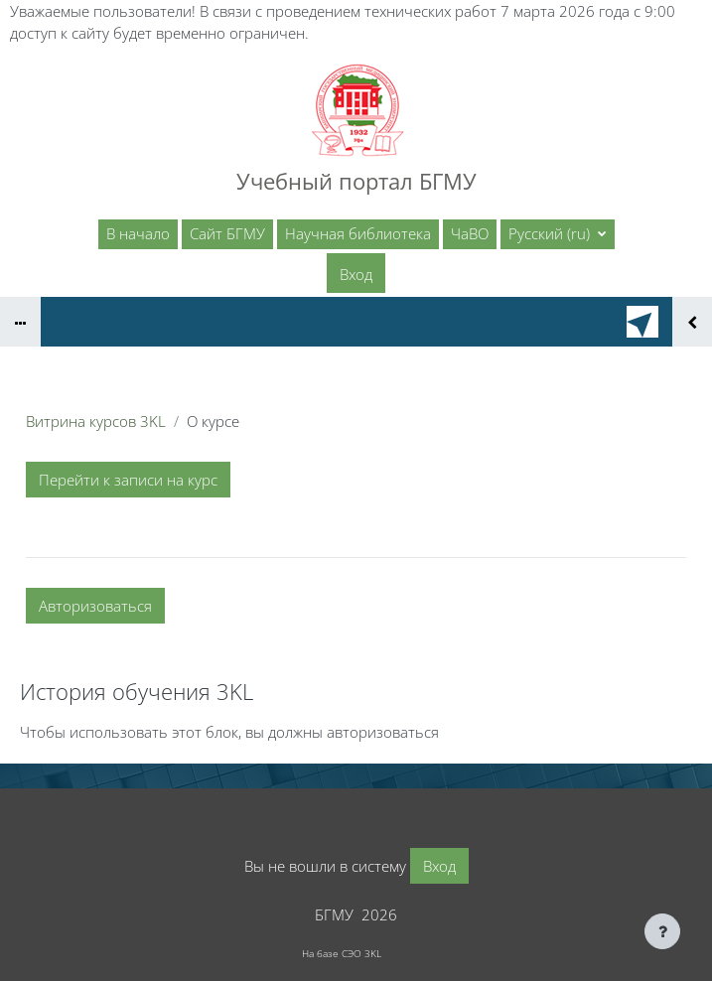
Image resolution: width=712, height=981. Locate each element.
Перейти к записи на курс (128, 480)
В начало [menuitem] (138, 233)
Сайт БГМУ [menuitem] (227, 233)
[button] (557, 234)
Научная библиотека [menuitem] (358, 233)
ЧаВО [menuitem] (470, 233)
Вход (356, 274)
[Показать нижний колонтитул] (662, 931)
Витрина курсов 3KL (96, 421)
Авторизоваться (95, 606)
